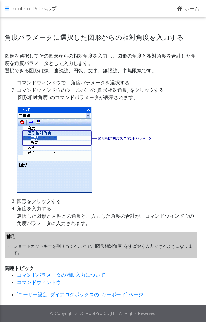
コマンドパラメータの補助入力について (61, 275)
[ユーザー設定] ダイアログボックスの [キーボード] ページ (80, 294)
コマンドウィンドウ (39, 282)
